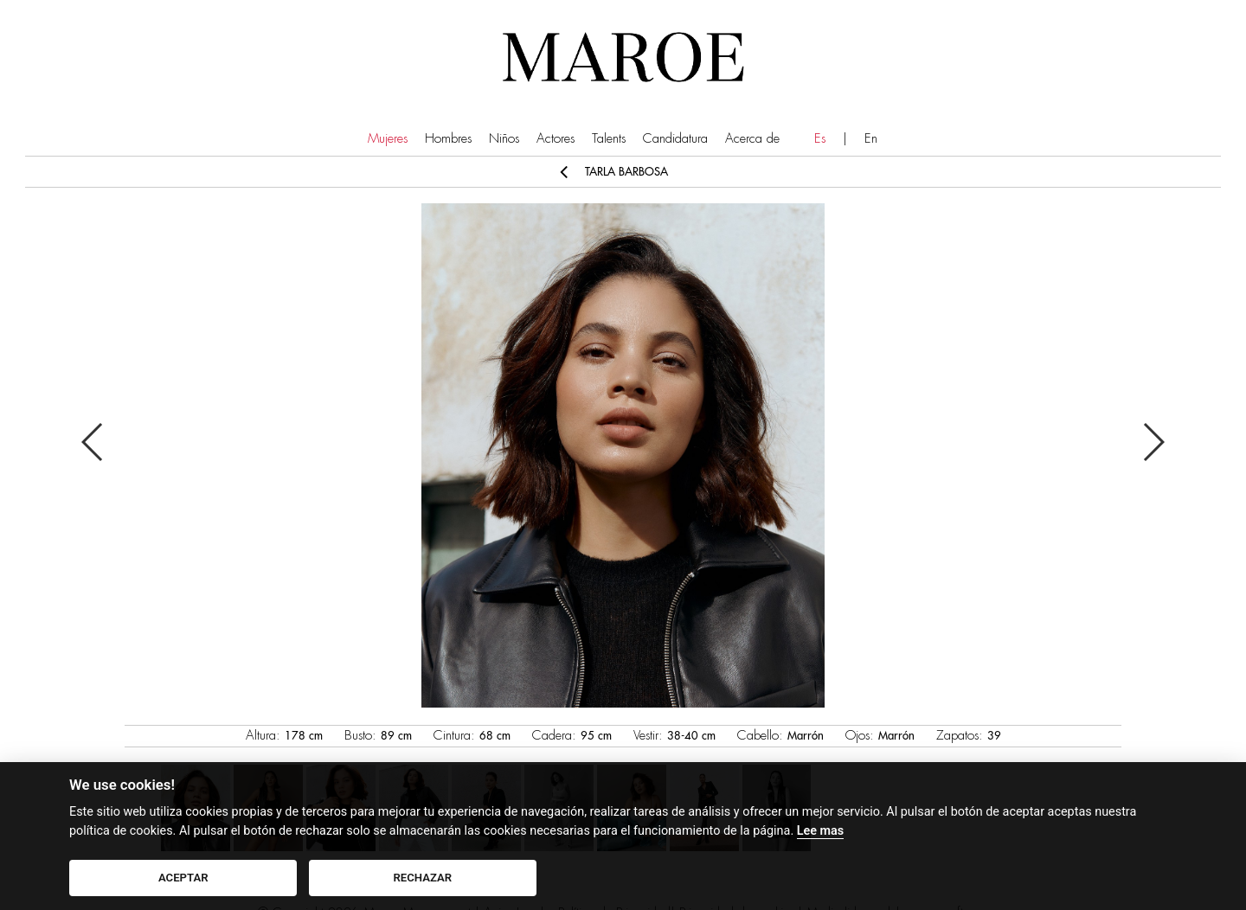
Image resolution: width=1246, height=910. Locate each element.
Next (1153, 442)
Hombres (448, 138)
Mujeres (388, 138)
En (870, 138)
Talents (609, 138)
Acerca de (752, 138)
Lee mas (820, 830)
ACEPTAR (183, 877)
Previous (93, 442)
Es (819, 138)
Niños (504, 138)
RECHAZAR (423, 877)
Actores (555, 138)
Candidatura (675, 138)
